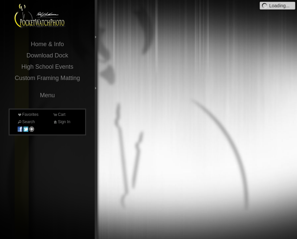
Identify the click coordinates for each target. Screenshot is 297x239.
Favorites (27, 114)
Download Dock (47, 55)
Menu (47, 95)
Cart (59, 114)
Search (26, 121)
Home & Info (47, 44)
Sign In (61, 121)
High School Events (47, 66)
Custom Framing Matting (47, 78)
